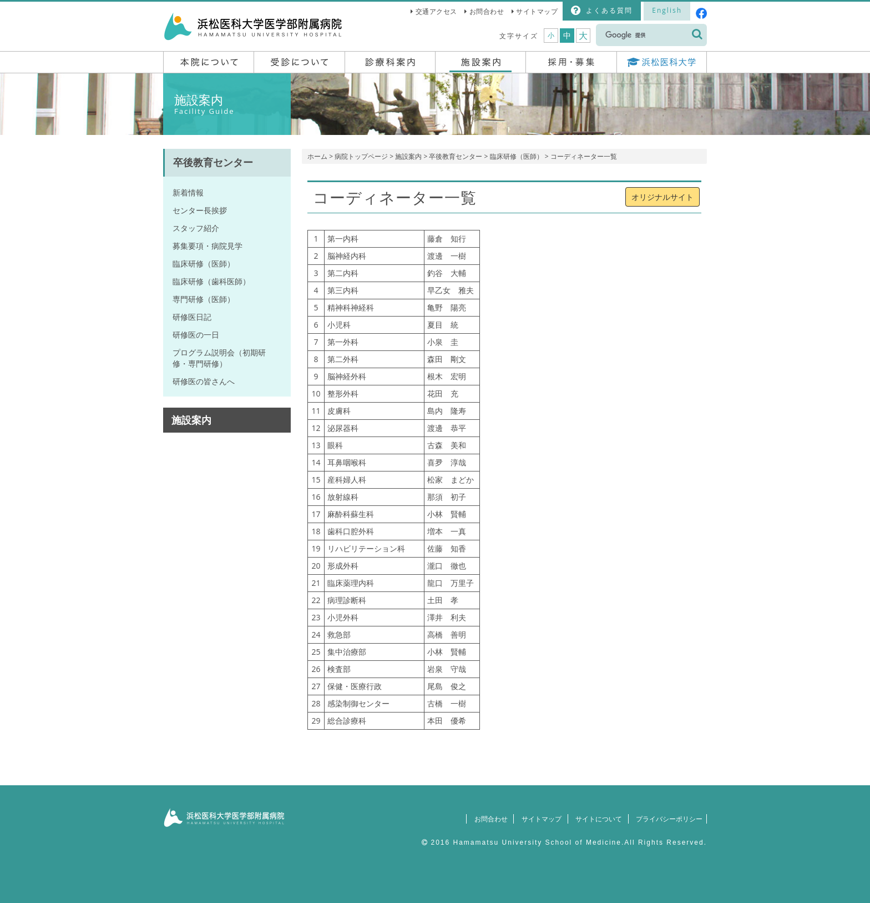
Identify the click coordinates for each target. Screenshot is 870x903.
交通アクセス (436, 11)
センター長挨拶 (200, 210)
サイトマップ (537, 11)
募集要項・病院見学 (207, 245)
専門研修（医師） (204, 299)
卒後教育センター (455, 156)
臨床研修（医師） (516, 156)
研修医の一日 (196, 334)
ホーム (317, 156)
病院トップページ (361, 156)
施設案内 (408, 156)
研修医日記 (192, 317)
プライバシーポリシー (666, 819)
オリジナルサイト (662, 197)
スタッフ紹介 (196, 228)
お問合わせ (486, 11)
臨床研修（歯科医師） (211, 281)
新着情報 (188, 192)
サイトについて (593, 819)
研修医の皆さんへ (204, 381)
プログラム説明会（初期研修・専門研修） (219, 358)
